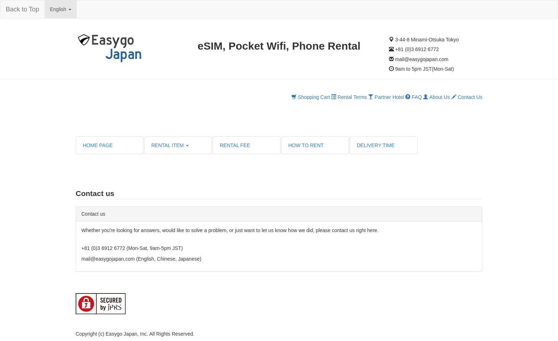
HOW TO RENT (306, 145)
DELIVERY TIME (376, 145)
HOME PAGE (98, 145)
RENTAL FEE (235, 145)
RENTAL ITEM (170, 145)
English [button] (60, 9)
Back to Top (22, 9)
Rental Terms (349, 97)
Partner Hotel (386, 97)
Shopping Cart (310, 97)
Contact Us (466, 97)
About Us (436, 97)
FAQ (413, 97)
